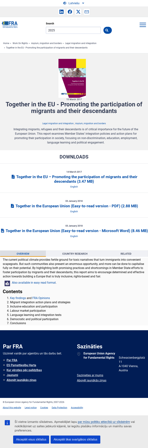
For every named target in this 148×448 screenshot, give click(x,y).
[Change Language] (74, 3)
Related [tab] (126, 253)
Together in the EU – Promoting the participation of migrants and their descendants (74, 179)
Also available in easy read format (34, 282)
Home (6, 43)
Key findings (18, 298)
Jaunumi (12, 375)
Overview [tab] (23, 253)
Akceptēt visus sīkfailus (31, 439)
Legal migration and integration (80, 43)
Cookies (44, 407)
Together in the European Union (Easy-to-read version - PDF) (74, 206)
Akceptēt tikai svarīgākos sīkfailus (75, 439)
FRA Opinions (41, 298)
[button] (61, 11)
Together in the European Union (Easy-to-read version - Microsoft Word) (74, 231)
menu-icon (143, 25)
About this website (12, 407)
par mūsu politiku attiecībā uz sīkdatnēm (104, 421)
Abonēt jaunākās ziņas (21, 380)
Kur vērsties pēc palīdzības (24, 370)
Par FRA (12, 360)
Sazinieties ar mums (90, 375)
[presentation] (23, 254)
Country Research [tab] (75, 253)
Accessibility (77, 407)
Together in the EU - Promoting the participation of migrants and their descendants (47, 47)
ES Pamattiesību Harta (21, 365)
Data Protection (59, 407)
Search (50, 23)
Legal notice (31, 407)
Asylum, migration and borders (46, 43)
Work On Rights (20, 43)
